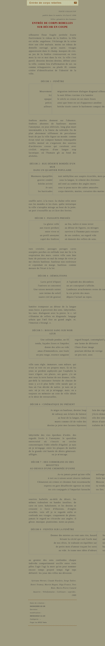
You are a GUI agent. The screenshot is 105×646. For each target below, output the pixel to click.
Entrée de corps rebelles (46, 2)
